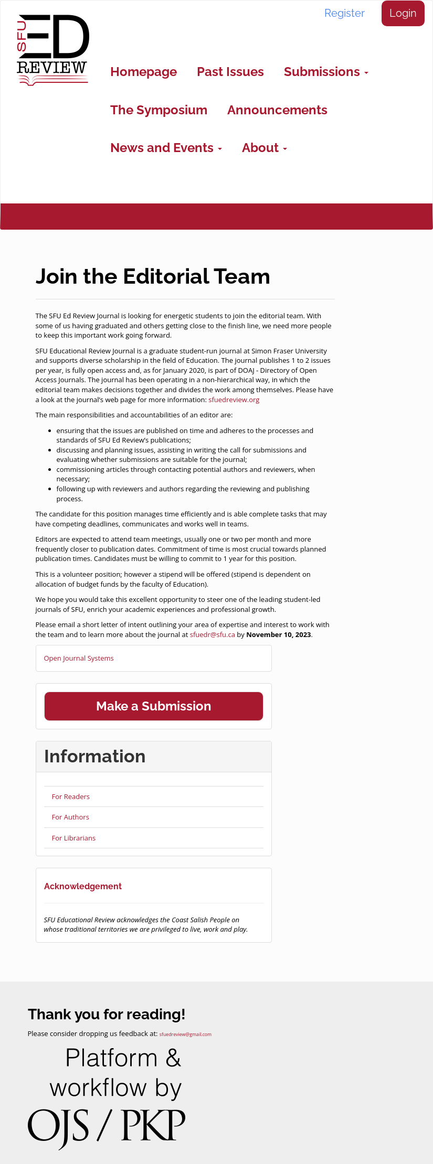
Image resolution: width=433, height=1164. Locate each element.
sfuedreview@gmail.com (186, 1034)
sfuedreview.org (233, 399)
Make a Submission (154, 706)
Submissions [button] (326, 71)
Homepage (143, 71)
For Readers (71, 796)
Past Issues (230, 71)
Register (344, 13)
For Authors (70, 817)
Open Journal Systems (79, 658)
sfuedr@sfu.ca (212, 634)
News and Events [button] (166, 147)
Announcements (277, 109)
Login (403, 13)
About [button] (264, 147)
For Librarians (74, 838)
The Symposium (158, 109)
